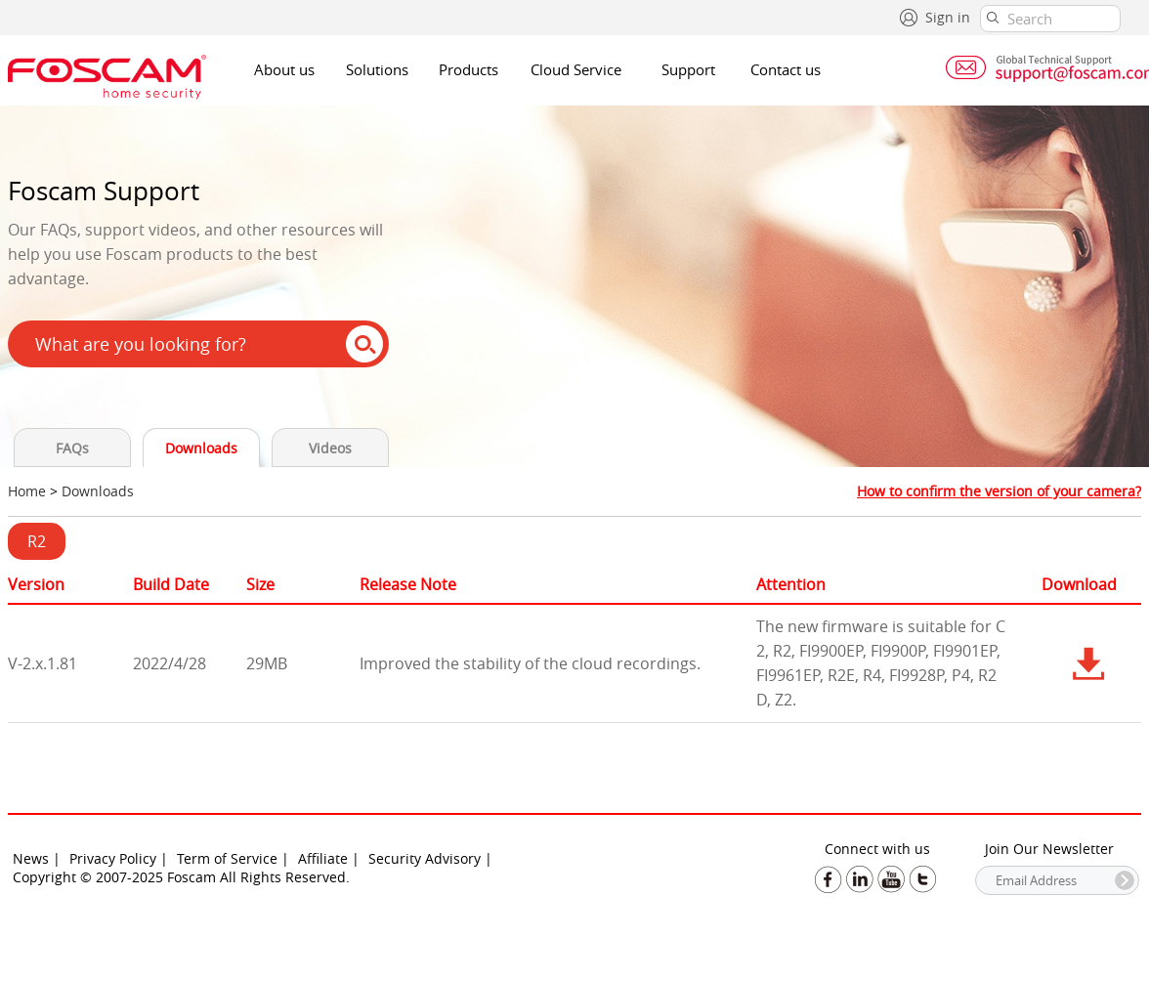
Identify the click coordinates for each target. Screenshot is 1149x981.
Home (27, 491)
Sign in (947, 17)
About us (284, 69)
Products (468, 69)
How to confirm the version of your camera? (999, 491)
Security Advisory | (430, 858)
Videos (330, 448)
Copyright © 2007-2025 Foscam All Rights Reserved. (181, 877)
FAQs (72, 448)
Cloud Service (576, 69)
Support (688, 69)
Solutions (377, 69)
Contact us (785, 69)
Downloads (201, 448)
